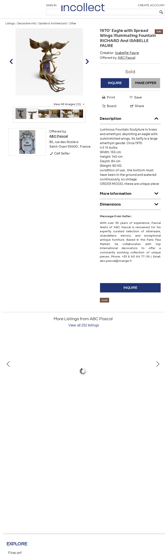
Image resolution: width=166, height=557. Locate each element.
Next (157, 380)
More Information (130, 202)
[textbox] (132, 12)
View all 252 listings (83, 335)
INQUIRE (115, 92)
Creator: (119, 62)
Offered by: (117, 67)
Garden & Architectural (52, 32)
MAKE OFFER (145, 92)
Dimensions (130, 212)
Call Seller (59, 163)
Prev (8, 380)
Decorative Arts (26, 32)
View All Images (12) (69, 113)
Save (134, 107)
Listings (10, 32)
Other (72, 32)
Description (130, 127)
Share (135, 115)
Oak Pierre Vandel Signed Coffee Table (117, 412)
